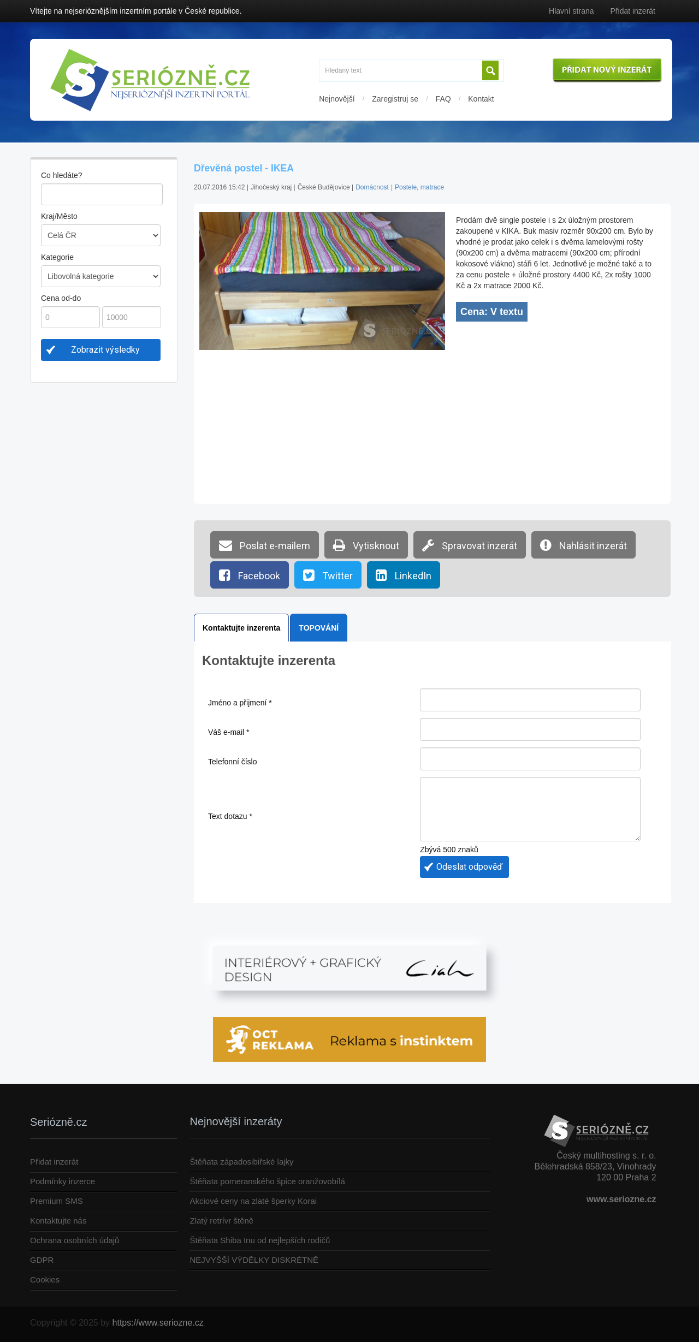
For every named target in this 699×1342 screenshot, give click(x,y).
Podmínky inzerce (62, 1181)
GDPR (42, 1259)
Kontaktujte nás (58, 1220)
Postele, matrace (419, 187)
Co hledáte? (61, 175)
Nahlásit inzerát (583, 544)
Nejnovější (336, 98)
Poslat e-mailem (264, 544)
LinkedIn (403, 574)
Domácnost (372, 187)
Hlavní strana (571, 11)
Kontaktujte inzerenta (241, 628)
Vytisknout (366, 544)
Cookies (45, 1279)
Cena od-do (61, 298)
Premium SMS (56, 1201)
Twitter (328, 574)
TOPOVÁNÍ (319, 628)
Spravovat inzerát (469, 544)
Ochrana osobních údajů (74, 1240)
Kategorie (57, 257)
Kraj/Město (59, 216)
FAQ (443, 98)
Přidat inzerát (633, 11)
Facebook (249, 574)
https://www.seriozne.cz (158, 1322)
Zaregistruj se (395, 98)
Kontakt (481, 98)
